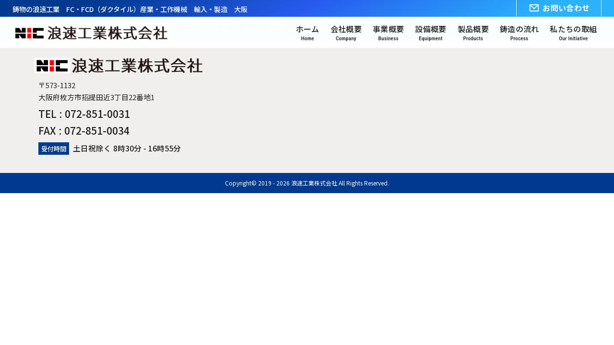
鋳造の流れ (519, 33)
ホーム (307, 33)
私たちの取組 (573, 33)
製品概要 (473, 33)
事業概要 (388, 33)
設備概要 (430, 33)
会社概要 (346, 33)
